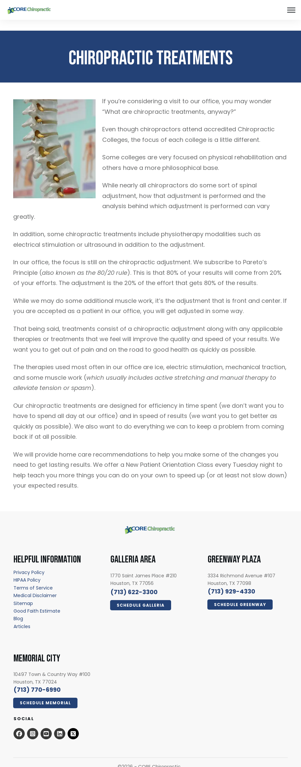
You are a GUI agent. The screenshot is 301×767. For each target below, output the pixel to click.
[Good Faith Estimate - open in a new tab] (37, 600)
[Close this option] (291, 9)
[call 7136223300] (134, 581)
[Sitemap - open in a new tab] (23, 593)
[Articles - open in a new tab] (22, 616)
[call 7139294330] (231, 581)
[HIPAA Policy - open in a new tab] (27, 569)
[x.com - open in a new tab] (73, 723)
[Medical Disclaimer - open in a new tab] (35, 585)
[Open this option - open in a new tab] (19, 723)
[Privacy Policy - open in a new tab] (29, 562)
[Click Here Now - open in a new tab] (140, 595)
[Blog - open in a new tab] (18, 608)
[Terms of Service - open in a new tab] (33, 577)
